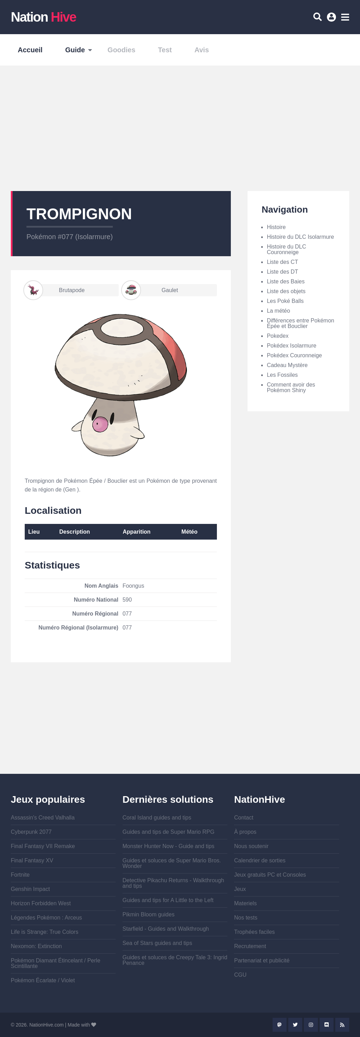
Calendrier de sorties (259, 860)
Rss (342, 1025)
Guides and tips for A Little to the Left (168, 900)
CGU (240, 975)
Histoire (276, 227)
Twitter (295, 1025)
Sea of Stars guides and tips (157, 943)
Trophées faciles (254, 932)
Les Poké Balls (285, 301)
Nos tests (245, 918)
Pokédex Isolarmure (291, 346)
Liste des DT (282, 272)
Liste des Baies (286, 281)
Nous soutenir (251, 846)
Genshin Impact (30, 889)
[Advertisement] (180, 128)
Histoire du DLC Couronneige (286, 249)
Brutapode (55, 290)
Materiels (245, 903)
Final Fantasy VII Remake (43, 846)
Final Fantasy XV (32, 860)
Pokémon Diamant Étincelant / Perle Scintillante (55, 963)
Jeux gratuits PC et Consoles (270, 875)
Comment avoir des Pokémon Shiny (291, 387)
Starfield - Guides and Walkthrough (166, 929)
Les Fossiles (282, 375)
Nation (43, 17)
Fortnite (20, 875)
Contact (243, 818)
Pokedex (277, 336)
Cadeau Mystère (287, 365)
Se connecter (332, 19)
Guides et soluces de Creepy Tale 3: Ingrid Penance (175, 960)
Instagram (311, 1025)
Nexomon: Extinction (36, 946)
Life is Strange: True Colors (44, 932)
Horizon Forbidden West (41, 903)
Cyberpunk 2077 (31, 832)
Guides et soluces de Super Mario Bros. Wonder (172, 863)
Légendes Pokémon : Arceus (46, 918)
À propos (245, 832)
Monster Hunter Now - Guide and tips (168, 846)
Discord (327, 1025)
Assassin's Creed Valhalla (43, 818)
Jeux (240, 889)
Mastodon (280, 1025)
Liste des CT (282, 262)
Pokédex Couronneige (294, 355)
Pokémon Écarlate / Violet (43, 980)
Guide (75, 50)
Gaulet (150, 290)
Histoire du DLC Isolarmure (300, 237)
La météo (278, 311)
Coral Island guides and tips (157, 818)
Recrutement (250, 946)
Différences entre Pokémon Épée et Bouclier (300, 323)
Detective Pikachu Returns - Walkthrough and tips (173, 883)
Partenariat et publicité (261, 960)
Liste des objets (286, 291)
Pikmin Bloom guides (148, 914)
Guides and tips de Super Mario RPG (168, 832)
